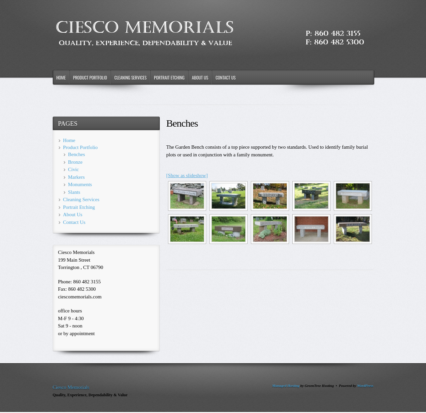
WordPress (365, 386)
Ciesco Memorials (71, 387)
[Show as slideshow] (187, 175)
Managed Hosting (285, 386)
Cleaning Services (130, 77)
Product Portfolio (90, 77)
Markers (76, 177)
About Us (200, 77)
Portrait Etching (169, 77)
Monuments (80, 184)
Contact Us (226, 77)
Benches (76, 154)
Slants (74, 192)
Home (61, 77)
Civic (73, 169)
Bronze (75, 162)
